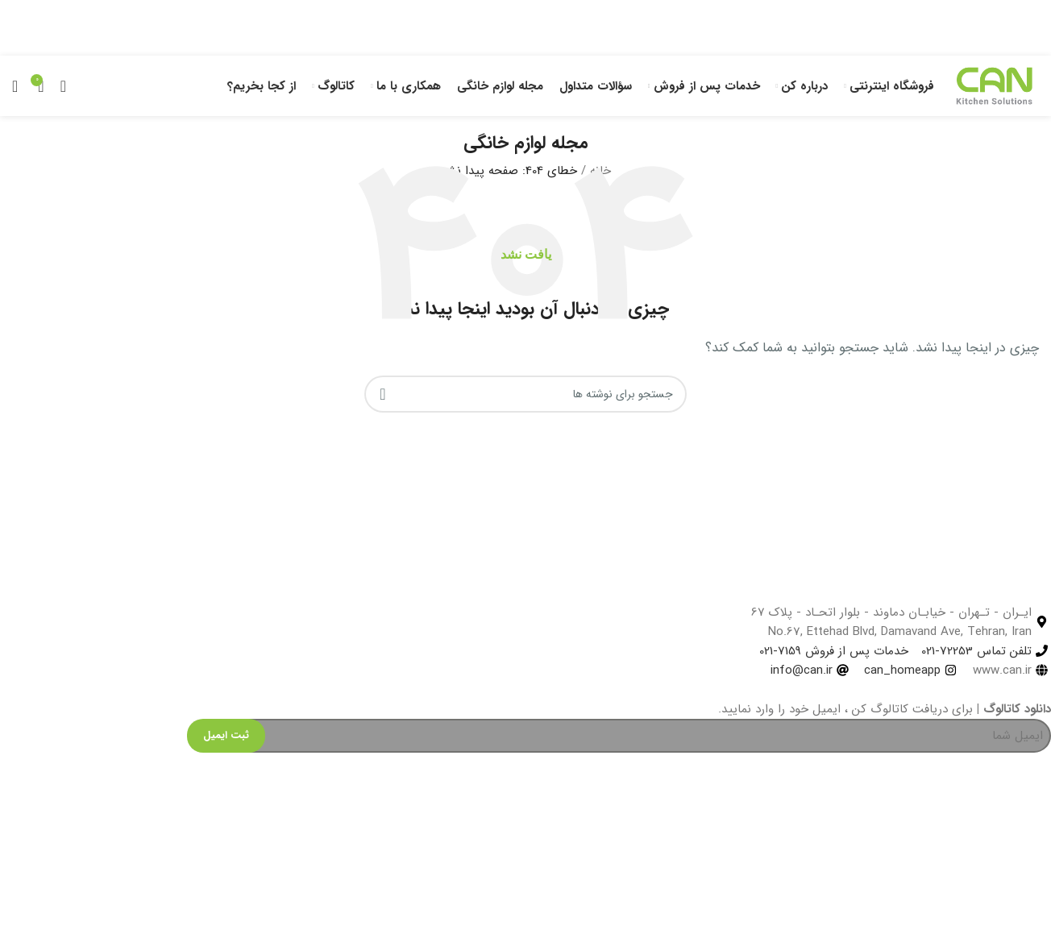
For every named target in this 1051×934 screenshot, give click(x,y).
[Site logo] (994, 85)
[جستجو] (15, 86)
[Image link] (74, 899)
